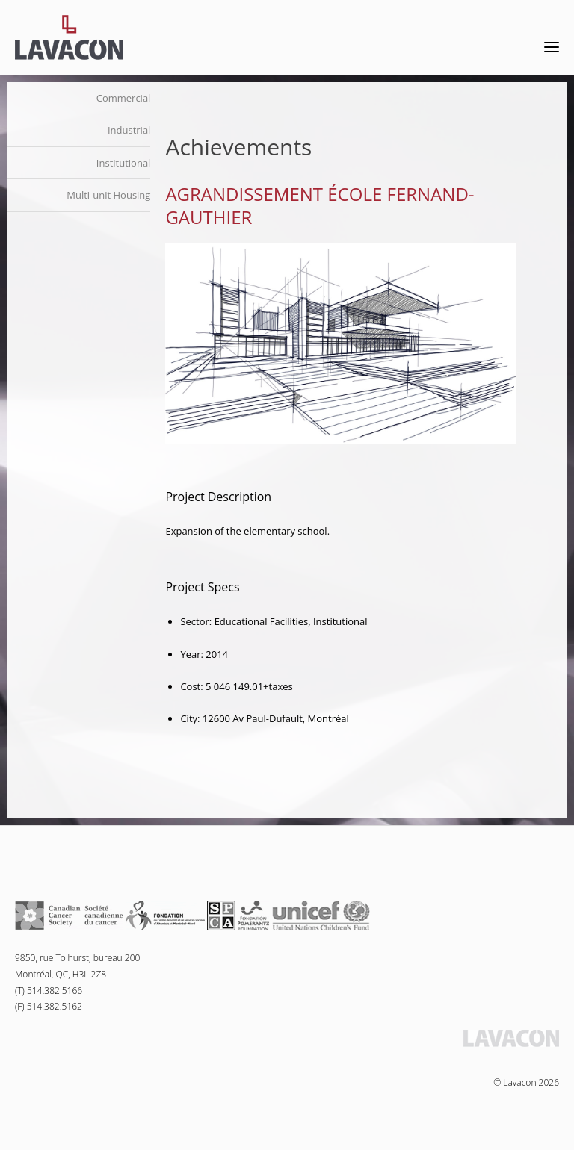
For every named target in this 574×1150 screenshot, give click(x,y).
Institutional (123, 163)
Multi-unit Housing (108, 195)
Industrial (129, 130)
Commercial (123, 98)
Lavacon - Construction (69, 37)
